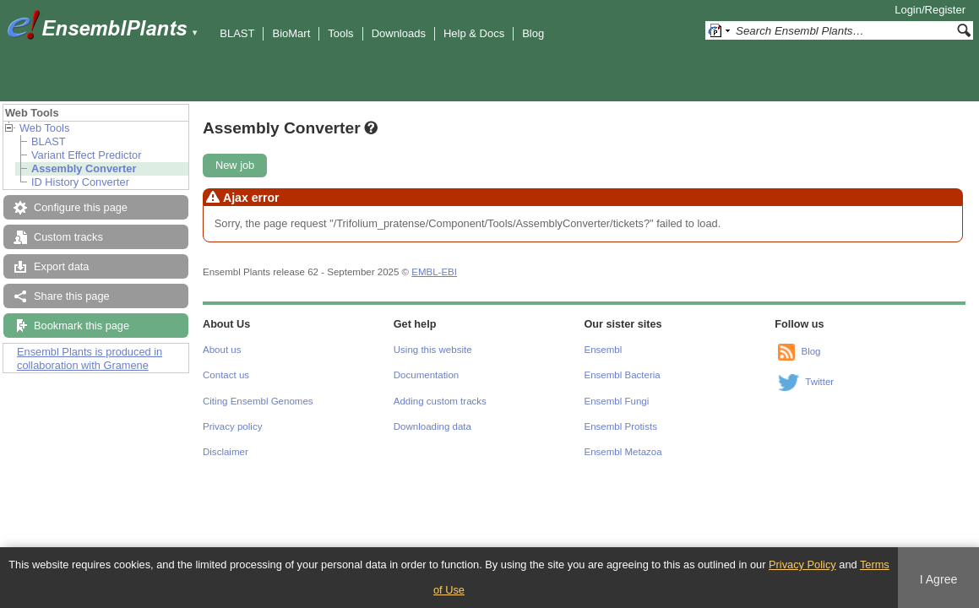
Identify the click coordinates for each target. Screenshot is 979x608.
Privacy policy (232, 426)
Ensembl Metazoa (623, 452)
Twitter (819, 382)
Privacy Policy (802, 564)
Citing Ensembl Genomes (258, 401)
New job (234, 165)
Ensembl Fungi (617, 401)
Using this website (433, 350)
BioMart (291, 33)
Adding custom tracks (440, 401)
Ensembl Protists (621, 426)
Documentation (426, 375)
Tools (340, 33)
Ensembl (604, 350)
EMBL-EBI (434, 272)
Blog (533, 33)
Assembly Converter (83, 168)
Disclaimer (225, 452)
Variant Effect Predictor (86, 155)
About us (222, 350)
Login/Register (930, 9)
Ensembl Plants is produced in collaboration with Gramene (89, 358)
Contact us (226, 375)
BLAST (237, 33)
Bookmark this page (81, 325)
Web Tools (44, 128)
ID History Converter (80, 182)
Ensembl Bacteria (623, 375)
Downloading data (432, 426)
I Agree (939, 579)
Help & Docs (473, 33)
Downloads (399, 33)
